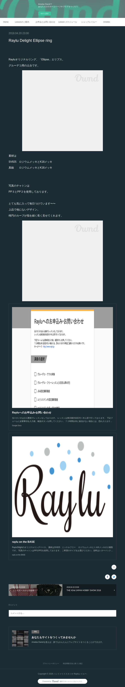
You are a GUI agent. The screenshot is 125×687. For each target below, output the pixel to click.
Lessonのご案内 (22, 22)
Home (5, 22)
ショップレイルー (89, 22)
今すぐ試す (45, 13)
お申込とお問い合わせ (45, 22)
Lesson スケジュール (67, 22)
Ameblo (106, 22)
